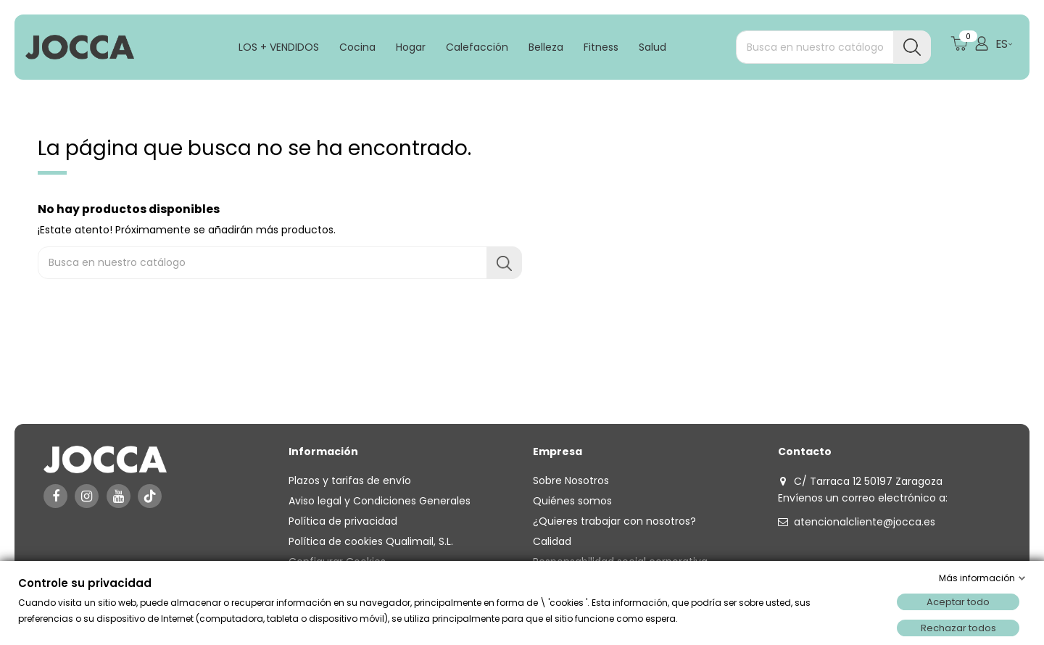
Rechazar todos (958, 628)
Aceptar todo (958, 602)
